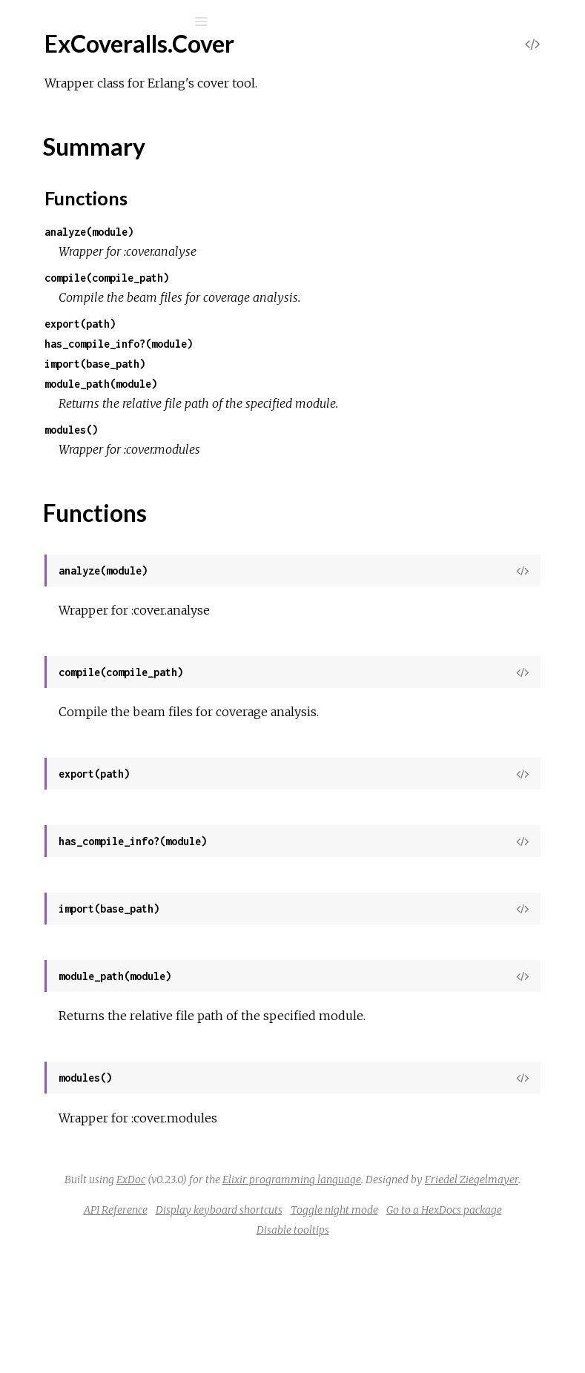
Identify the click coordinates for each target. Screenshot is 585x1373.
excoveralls (90, 60)
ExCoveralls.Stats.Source (110, 800)
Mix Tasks (62, 155)
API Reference (336, 1310)
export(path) (302, 323)
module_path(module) (323, 383)
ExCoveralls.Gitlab (93, 400)
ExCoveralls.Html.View (104, 460)
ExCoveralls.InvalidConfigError (124, 957)
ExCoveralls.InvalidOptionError (125, 977)
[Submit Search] (21, 21)
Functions (90, 335)
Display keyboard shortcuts (440, 1310)
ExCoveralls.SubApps (100, 840)
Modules (62, 135)
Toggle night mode (342, 1330)
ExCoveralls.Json (89, 540)
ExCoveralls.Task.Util (98, 860)
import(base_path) (317, 363)
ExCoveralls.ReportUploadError (128, 997)
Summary (80, 318)
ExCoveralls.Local (91, 580)
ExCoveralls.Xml (87, 900)
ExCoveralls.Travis (92, 880)
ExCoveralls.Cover (94, 278)
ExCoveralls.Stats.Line (103, 780)
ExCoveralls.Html (91, 420)
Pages (52, 115)
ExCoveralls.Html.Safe (103, 440)
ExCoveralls (76, 198)
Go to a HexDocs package (451, 1330)
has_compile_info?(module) (341, 343)
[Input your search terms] (111, 21)
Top (65, 302)
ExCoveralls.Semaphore (107, 680)
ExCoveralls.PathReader (108, 620)
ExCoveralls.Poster (95, 660)
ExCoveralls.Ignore (94, 500)
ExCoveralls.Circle (92, 218)
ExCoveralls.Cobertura (104, 238)
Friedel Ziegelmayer (432, 1279)
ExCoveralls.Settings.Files (111, 720)
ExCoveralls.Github (95, 380)
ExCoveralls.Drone (94, 360)
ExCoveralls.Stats (91, 760)
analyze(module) (311, 231)
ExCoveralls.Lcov (90, 560)
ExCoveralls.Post (89, 640)
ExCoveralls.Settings (98, 700)
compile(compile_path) (329, 277)
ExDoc (345, 1239)
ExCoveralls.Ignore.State (109, 520)
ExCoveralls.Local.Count (108, 600)
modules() (293, 449)
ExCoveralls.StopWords (107, 820)
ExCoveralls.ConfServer (107, 258)
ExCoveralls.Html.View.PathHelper (135, 480)
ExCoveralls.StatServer (106, 740)
